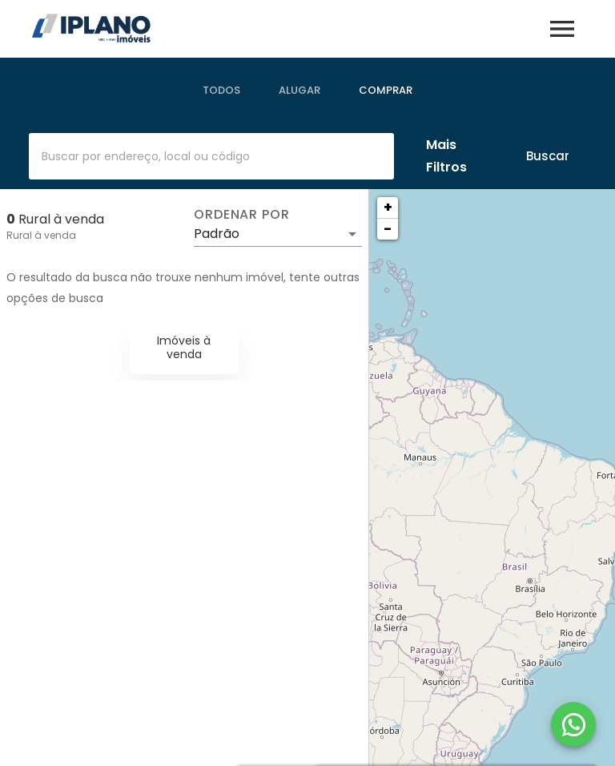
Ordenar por (242, 214)
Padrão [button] (216, 233)
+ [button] (388, 207)
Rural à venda (41, 235)
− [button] (388, 229)
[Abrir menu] (562, 28)
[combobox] (211, 156)
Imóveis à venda (184, 347)
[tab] (221, 90)
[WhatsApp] (573, 724)
